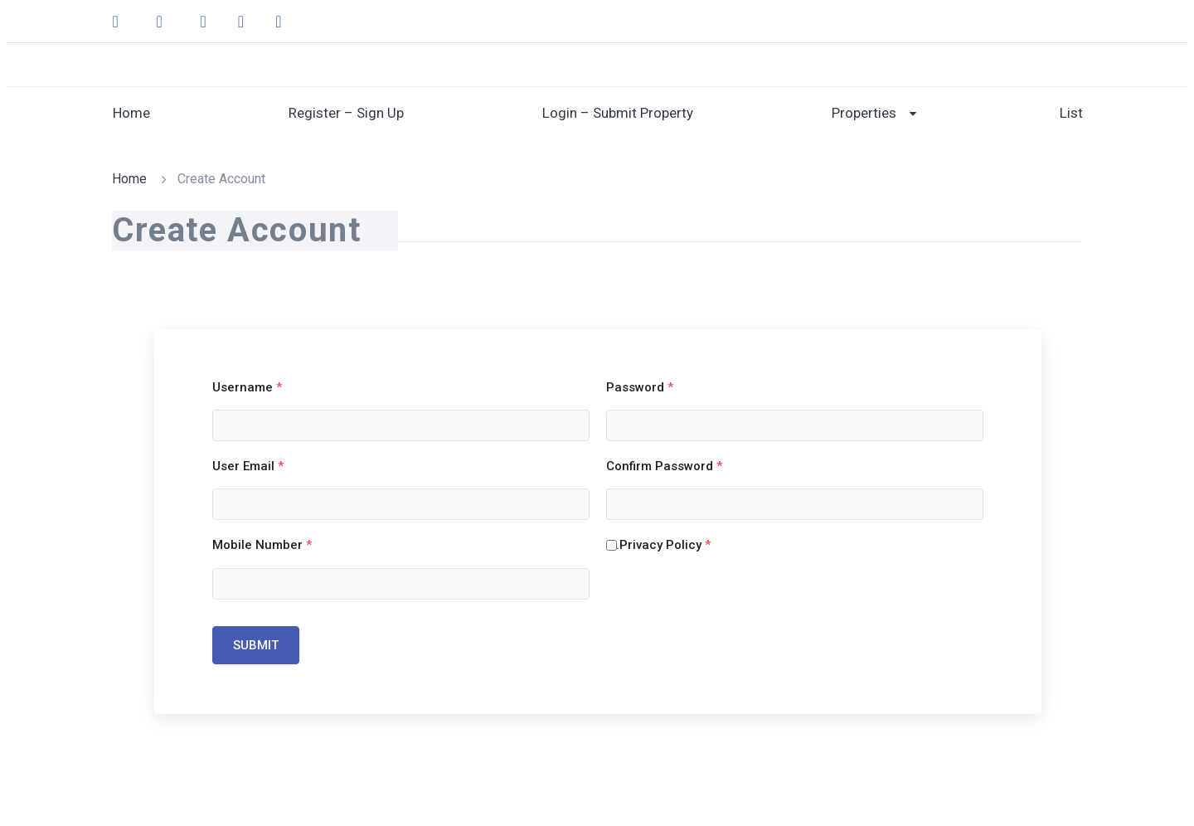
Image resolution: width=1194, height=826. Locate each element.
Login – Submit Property (617, 112)
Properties (864, 112)
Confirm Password (664, 466)
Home (131, 112)
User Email (248, 466)
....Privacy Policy (658, 544)
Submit (256, 645)
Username (247, 387)
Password (639, 387)
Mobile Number (262, 544)
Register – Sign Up (346, 112)
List (1071, 112)
